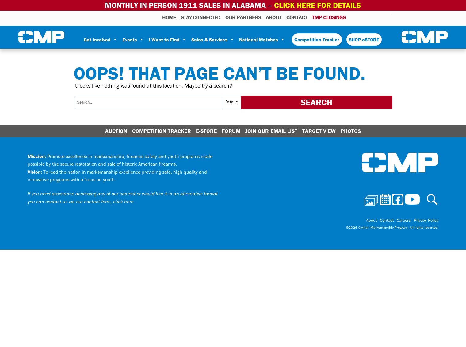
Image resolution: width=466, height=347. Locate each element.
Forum (231, 130)
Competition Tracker (316, 39)
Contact (296, 17)
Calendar (362, 17)
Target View (319, 130)
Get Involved (100, 39)
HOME (169, 17)
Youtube (388, 17)
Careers (404, 220)
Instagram (379, 17)
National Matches (262, 39)
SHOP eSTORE (364, 39)
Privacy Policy (426, 220)
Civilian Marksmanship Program (41, 37)
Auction (116, 130)
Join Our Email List (271, 130)
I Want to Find (167, 39)
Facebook (371, 17)
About (273, 17)
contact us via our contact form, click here (89, 201)
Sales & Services (212, 39)
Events (133, 39)
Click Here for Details (317, 5)
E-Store (206, 130)
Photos (353, 17)
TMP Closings (329, 17)
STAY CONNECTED (200, 17)
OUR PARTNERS (243, 17)
